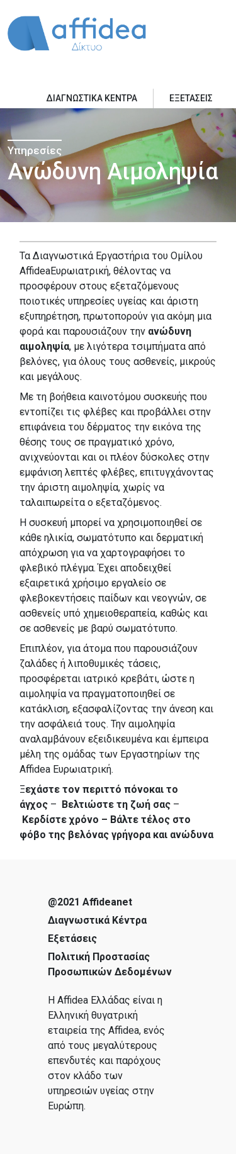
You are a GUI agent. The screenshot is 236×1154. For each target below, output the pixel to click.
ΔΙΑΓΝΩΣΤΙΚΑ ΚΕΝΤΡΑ (91, 98)
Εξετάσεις (72, 938)
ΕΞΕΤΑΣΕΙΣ (191, 98)
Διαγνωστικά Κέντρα (97, 920)
